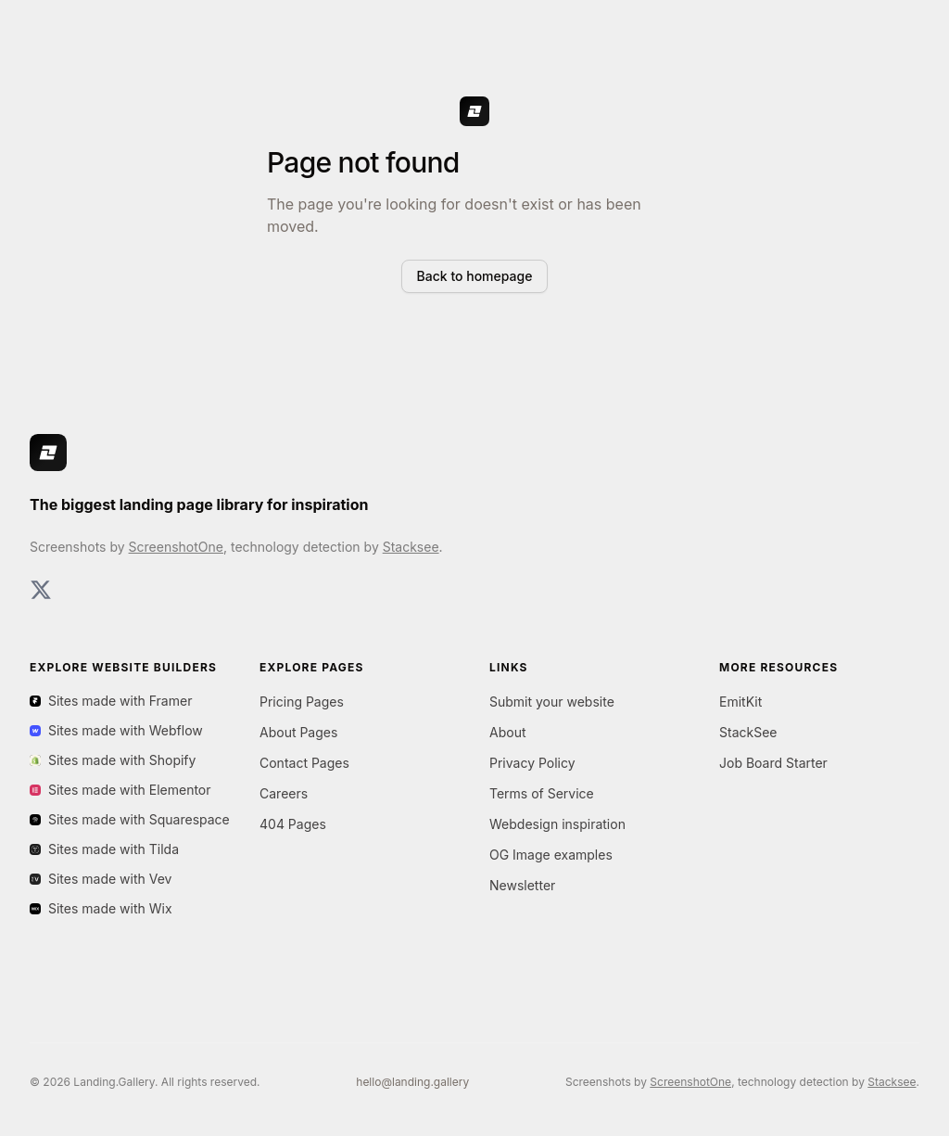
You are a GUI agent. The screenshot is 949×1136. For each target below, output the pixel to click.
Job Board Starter (773, 763)
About (507, 732)
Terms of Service (541, 793)
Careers (283, 793)
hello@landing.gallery (412, 1082)
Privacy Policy (532, 763)
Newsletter (522, 885)
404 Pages (292, 824)
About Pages (298, 732)
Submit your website (551, 701)
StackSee (748, 732)
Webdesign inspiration (557, 824)
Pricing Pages (301, 701)
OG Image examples (551, 854)
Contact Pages (304, 763)
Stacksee (411, 547)
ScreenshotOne (176, 547)
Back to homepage (475, 276)
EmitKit (740, 701)
